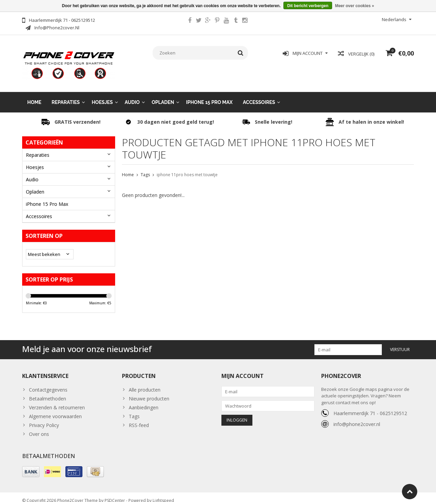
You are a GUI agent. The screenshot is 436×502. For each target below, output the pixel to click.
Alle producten (144, 383)
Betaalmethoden (47, 392)
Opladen (163, 95)
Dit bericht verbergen (307, 5)
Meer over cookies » (354, 5)
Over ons (39, 427)
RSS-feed (139, 418)
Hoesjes (102, 95)
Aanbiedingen (143, 400)
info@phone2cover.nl (356, 417)
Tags (145, 168)
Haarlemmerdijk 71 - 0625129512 (370, 406)
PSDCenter (115, 494)
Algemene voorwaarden (55, 409)
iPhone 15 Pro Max (209, 95)
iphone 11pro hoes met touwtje (187, 168)
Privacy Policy (44, 418)
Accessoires (259, 95)
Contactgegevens (48, 383)
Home (34, 95)
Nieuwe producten (149, 392)
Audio (132, 95)
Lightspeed (163, 494)
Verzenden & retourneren (57, 400)
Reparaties (66, 95)
